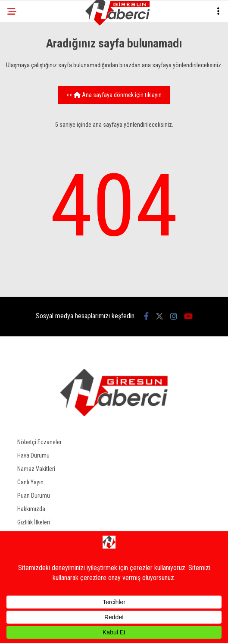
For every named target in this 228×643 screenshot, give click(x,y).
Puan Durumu (33, 495)
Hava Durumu (33, 455)
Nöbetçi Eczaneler (39, 442)
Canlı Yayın (30, 482)
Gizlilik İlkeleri (33, 522)
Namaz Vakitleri (36, 468)
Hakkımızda (31, 508)
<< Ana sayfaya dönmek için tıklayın (114, 94)
